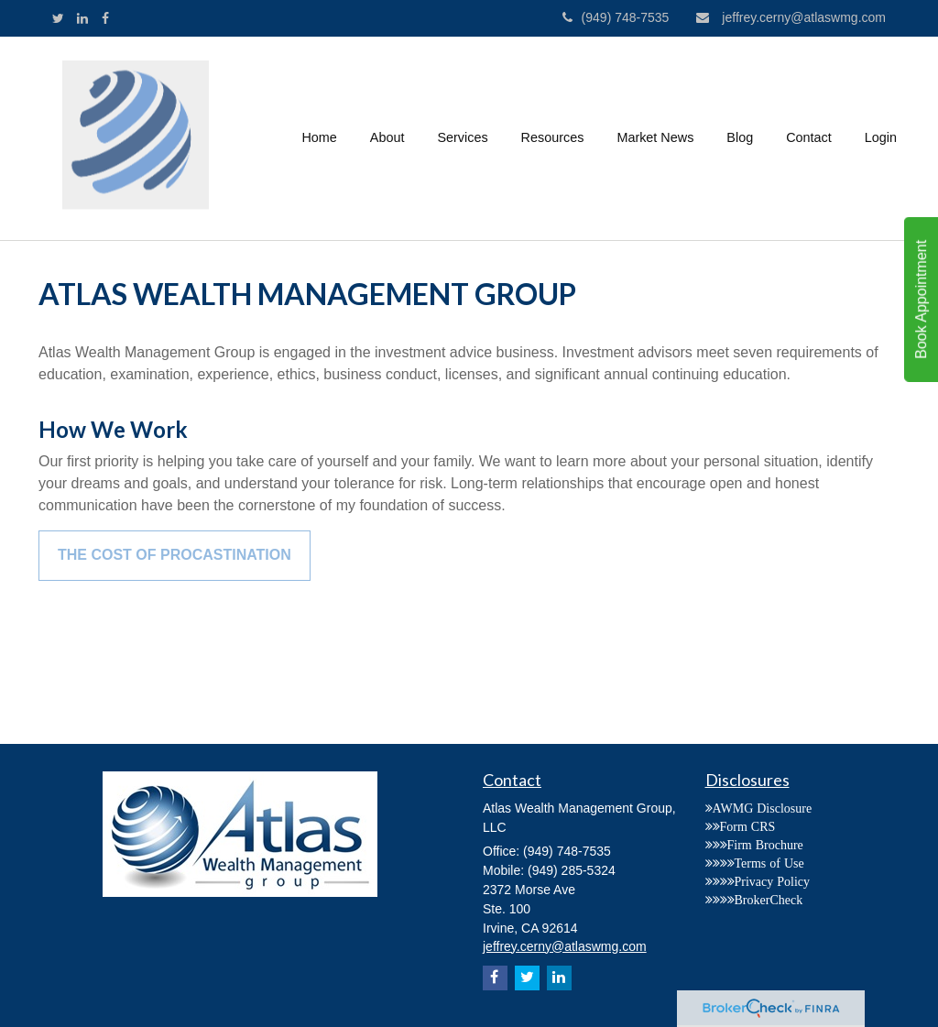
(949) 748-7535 (616, 17)
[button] (387, 138)
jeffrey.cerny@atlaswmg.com (791, 17)
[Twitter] (58, 18)
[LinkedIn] (82, 18)
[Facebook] (105, 18)
